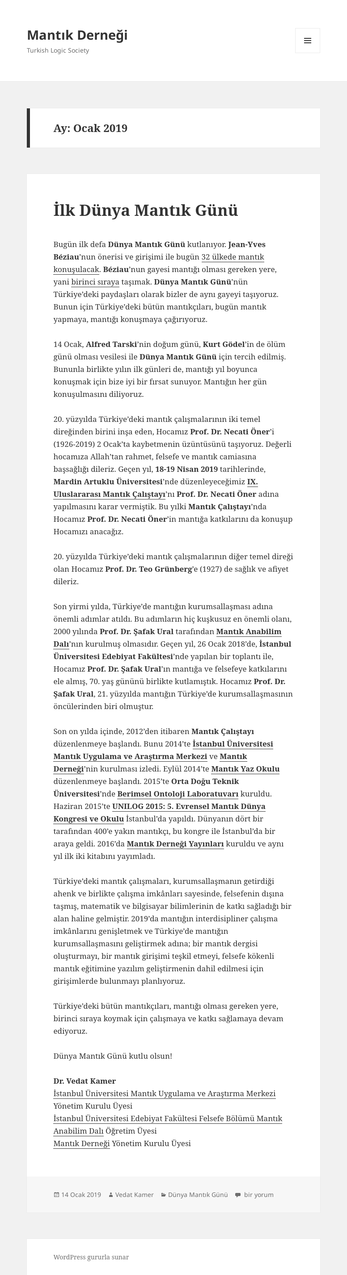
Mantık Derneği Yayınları (175, 843)
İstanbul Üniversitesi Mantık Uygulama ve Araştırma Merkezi (164, 1093)
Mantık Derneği (77, 34)
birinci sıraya (95, 281)
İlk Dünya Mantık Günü (145, 209)
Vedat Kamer (134, 1194)
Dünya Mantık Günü (198, 1194)
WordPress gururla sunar (91, 1257)
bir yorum (258, 1194)
